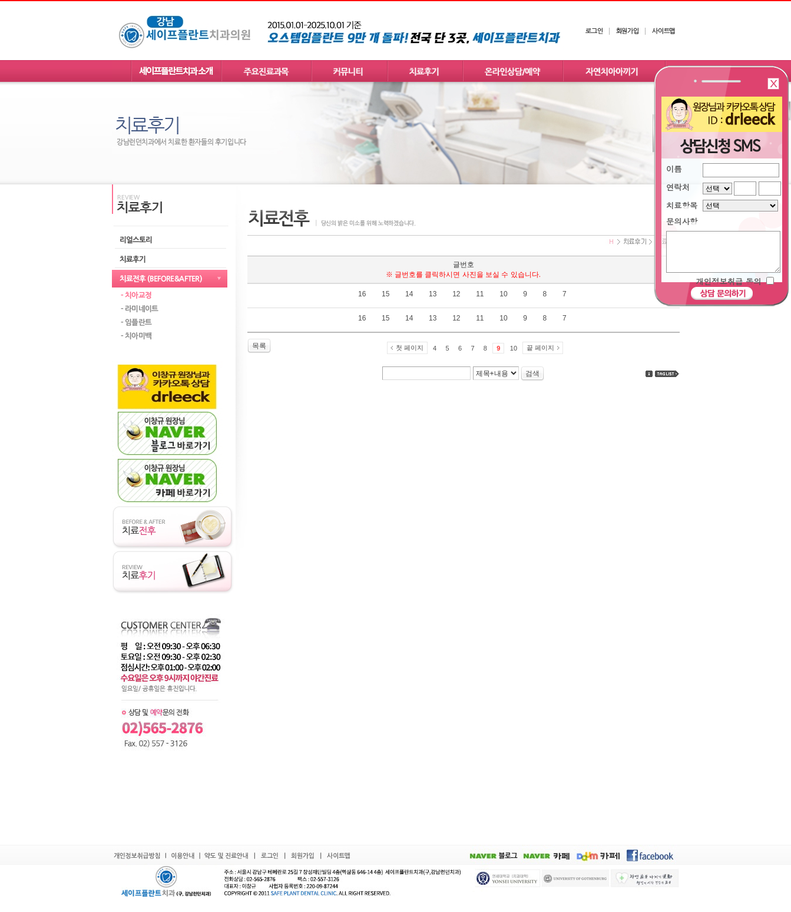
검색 (532, 373)
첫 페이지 (409, 347)
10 (513, 348)
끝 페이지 (540, 347)
